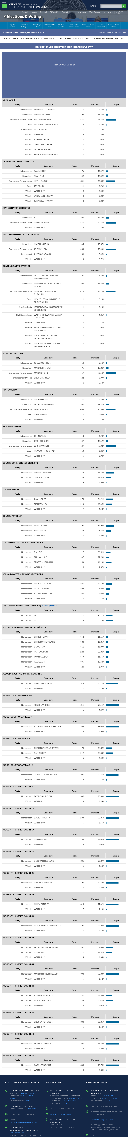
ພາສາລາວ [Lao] (82, 12)
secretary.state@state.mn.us (23, 1122)
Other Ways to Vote (36, 26)
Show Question (49, 605)
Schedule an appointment (102, 1120)
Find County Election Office (73, 26)
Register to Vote (12, 26)
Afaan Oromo (94, 12)
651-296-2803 (108, 1096)
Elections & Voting (22, 16)
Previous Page (120, 32)
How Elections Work (113, 26)
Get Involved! (101, 26)
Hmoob (34, 12)
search (93, 6)
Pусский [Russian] (65, 12)
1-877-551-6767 (109, 1098)
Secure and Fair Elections (88, 26)
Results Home (105, 32)
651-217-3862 (29, 1109)
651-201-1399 (75, 1098)
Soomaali (43, 12)
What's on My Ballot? (49, 26)
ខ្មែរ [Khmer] (104, 12)
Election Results (61, 26)
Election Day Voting (23, 26)
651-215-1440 (27, 1093)
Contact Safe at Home (60, 1114)
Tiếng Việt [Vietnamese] (54, 12)
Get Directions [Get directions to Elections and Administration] (17, 1133)
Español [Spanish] (25, 12)
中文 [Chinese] (73, 12)
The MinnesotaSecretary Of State (28, 5)
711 (27, 1101)
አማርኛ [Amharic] (110, 12)
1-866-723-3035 (69, 1101)
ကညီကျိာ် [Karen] (119, 12)
